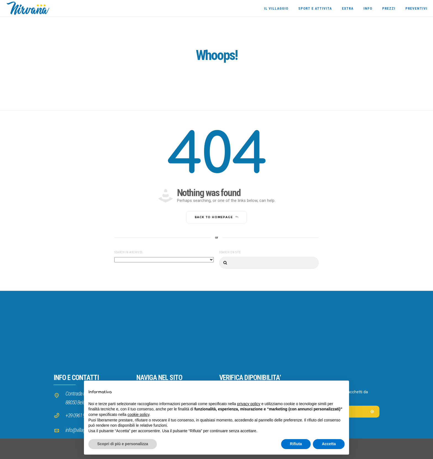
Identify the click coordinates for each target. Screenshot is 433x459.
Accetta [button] (329, 444)
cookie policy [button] (138, 414)
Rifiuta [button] (296, 444)
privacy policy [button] (248, 404)
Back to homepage (217, 217)
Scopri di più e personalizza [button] (122, 444)
